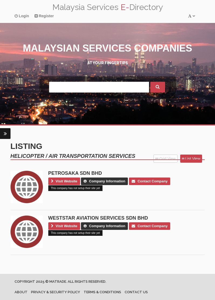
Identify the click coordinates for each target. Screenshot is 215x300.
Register (44, 16)
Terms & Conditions (102, 292)
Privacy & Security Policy (55, 292)
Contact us (136, 292)
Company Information (104, 181)
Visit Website (64, 181)
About (21, 292)
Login (22, 16)
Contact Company (150, 181)
